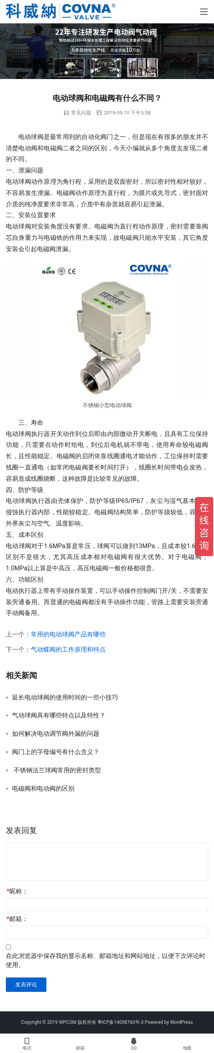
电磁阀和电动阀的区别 (43, 788)
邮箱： (17, 919)
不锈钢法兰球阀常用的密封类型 (56, 770)
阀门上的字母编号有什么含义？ (55, 752)
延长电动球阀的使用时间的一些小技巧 (65, 697)
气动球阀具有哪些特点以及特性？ (59, 715)
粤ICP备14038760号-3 (120, 1022)
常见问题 (81, 113)
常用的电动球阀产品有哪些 (68, 634)
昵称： (17, 891)
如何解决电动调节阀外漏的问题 (55, 733)
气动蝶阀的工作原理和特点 (68, 649)
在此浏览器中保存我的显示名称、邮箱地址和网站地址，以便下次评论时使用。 (105, 960)
